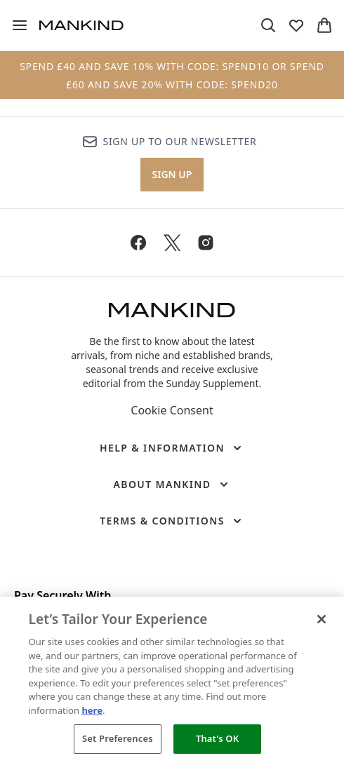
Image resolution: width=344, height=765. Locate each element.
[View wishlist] (296, 25)
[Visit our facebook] (138, 242)
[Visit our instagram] (206, 242)
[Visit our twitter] (172, 242)
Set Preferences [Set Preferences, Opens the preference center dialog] (117, 738)
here (91, 710)
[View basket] (324, 25)
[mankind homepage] (81, 25)
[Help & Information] (172, 448)
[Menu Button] (19, 25)
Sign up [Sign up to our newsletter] (172, 174)
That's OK (217, 738)
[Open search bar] (268, 25)
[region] (172, 681)
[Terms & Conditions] (172, 521)
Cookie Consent (172, 410)
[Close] (321, 619)
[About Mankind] (171, 485)
